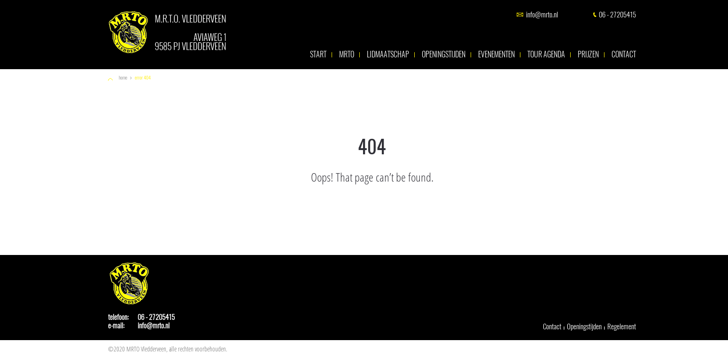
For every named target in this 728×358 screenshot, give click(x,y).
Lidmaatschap (388, 54)
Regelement (621, 326)
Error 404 (143, 78)
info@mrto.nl (542, 14)
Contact (624, 54)
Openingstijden (443, 54)
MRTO (346, 54)
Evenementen (496, 54)
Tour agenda (546, 54)
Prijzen (588, 54)
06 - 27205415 (617, 14)
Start (318, 54)
